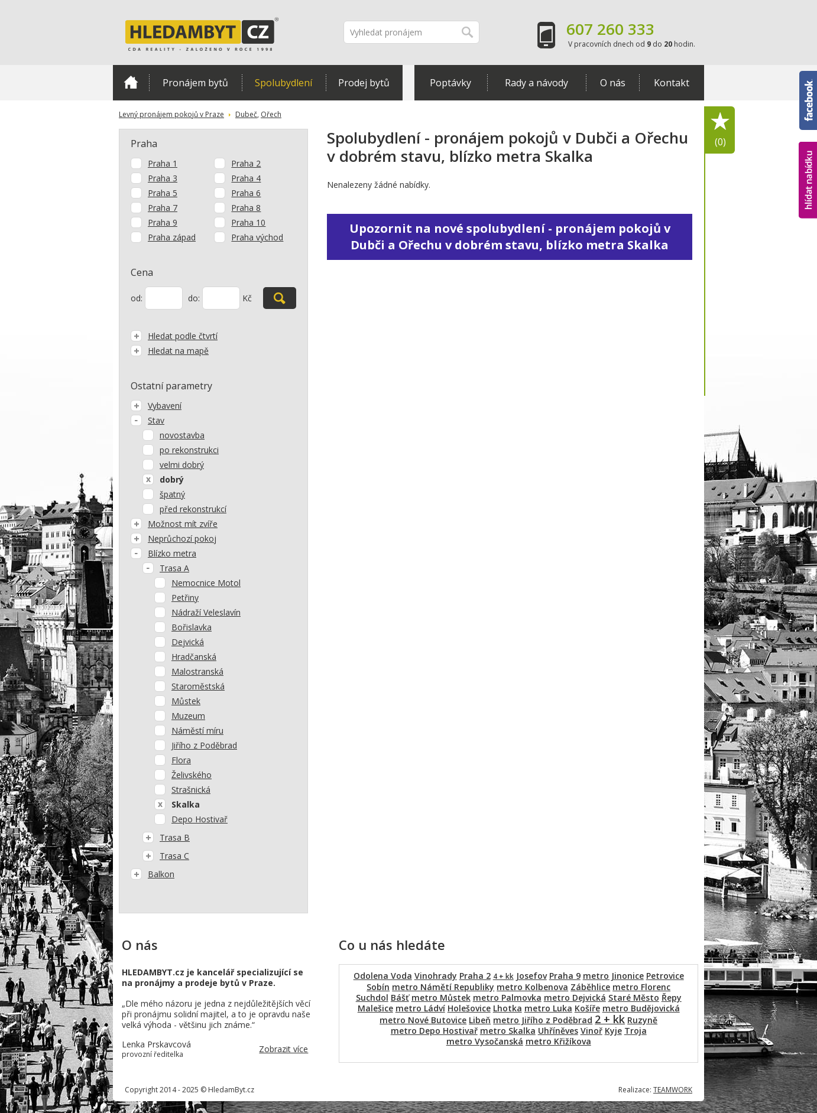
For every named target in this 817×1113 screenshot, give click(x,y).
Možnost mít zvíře (174, 523)
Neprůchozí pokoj (173, 538)
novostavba (182, 435)
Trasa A (165, 568)
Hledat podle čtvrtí (174, 335)
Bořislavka (191, 627)
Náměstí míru (197, 730)
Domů (131, 82)
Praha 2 (246, 163)
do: (194, 298)
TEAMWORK (672, 1090)
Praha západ (172, 237)
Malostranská (197, 671)
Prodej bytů (364, 82)
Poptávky (450, 82)
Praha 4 (246, 178)
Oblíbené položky (720, 130)
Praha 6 (246, 192)
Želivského (191, 774)
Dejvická (187, 641)
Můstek (185, 701)
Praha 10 (248, 222)
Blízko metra (163, 553)
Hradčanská (193, 656)
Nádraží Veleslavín (206, 612)
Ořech (271, 114)
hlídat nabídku (808, 180)
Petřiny (185, 597)
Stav (147, 420)
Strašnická (190, 789)
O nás (612, 82)
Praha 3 (162, 178)
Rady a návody (536, 82)
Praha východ (257, 237)
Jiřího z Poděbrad (204, 745)
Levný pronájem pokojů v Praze (171, 114)
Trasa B (166, 837)
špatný (172, 494)
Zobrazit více (283, 1049)
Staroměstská (198, 686)
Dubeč (246, 114)
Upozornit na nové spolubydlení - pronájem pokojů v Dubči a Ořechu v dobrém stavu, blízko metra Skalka (509, 236)
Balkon (152, 874)
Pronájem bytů (195, 82)
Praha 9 (162, 222)
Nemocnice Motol (206, 582)
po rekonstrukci (189, 449)
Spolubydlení (283, 82)
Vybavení (156, 405)
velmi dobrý (182, 464)
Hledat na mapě (170, 350)
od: (136, 298)
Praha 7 (162, 207)
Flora (181, 760)
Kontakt (671, 82)
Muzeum (188, 715)
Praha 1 (162, 163)
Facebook (808, 100)
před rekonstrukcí (193, 509)
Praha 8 (246, 207)
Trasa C (165, 855)
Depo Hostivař (199, 819)
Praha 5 (162, 192)
